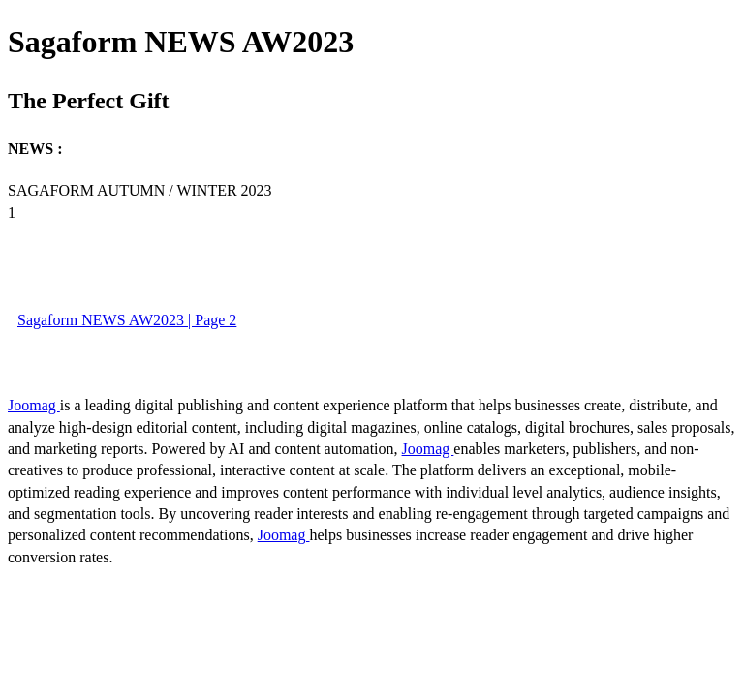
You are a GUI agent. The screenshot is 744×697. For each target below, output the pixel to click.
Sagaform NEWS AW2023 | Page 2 (126, 320)
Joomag (34, 405)
